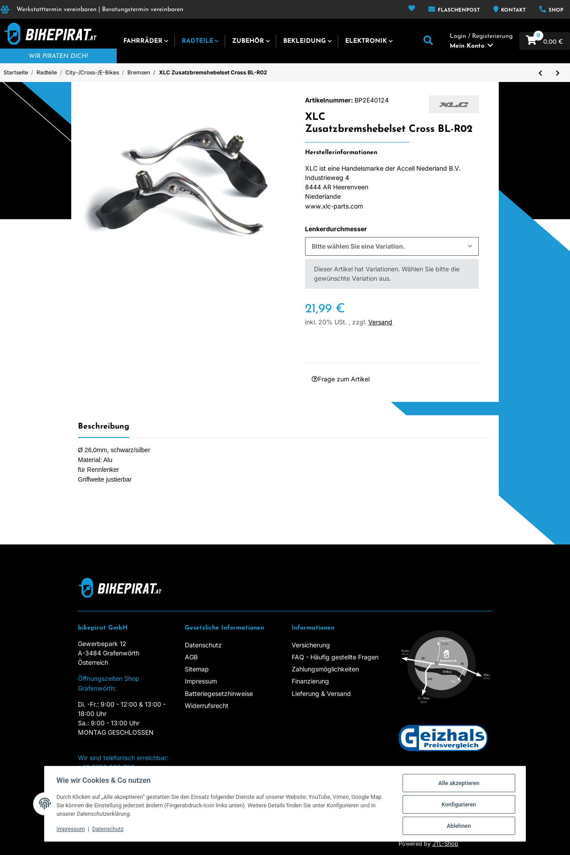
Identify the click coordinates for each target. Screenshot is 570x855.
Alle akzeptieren (467, 781)
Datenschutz (203, 645)
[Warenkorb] (544, 41)
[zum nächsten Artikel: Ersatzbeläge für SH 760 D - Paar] (557, 72)
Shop (555, 10)
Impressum (201, 681)
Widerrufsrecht (206, 705)
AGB (191, 657)
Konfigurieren (467, 803)
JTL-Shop (445, 843)
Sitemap (197, 669)
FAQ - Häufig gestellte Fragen (335, 657)
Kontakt (512, 10)
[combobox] (392, 246)
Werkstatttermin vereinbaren (56, 9)
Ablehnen (467, 825)
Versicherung (311, 645)
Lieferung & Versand (321, 693)
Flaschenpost (458, 10)
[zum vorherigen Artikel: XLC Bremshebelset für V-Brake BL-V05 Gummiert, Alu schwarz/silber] (540, 72)
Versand (380, 322)
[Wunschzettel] (412, 9)
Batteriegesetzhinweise (219, 693)
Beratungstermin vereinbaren (142, 9)
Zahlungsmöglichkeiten (325, 669)
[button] (428, 41)
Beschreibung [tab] (103, 426)
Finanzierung (310, 681)
